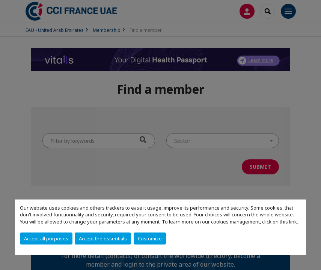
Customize (150, 238)
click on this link (279, 221)
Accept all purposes (46, 238)
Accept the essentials (103, 238)
